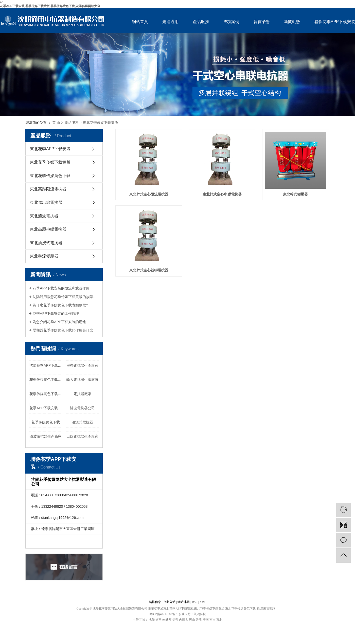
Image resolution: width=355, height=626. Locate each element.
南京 (212, 619)
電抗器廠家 (82, 394)
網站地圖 (184, 602)
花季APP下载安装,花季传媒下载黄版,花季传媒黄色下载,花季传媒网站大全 (50, 6)
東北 (219, 619)
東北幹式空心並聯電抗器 (148, 270)
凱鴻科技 (200, 614)
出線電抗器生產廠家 (82, 436)
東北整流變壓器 (44, 256)
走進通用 (170, 21)
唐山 (192, 619)
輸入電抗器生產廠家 (82, 380)
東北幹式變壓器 (295, 194)
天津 (199, 619)
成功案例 (231, 21)
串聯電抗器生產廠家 (82, 365)
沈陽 (152, 619)
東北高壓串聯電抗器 (48, 229)
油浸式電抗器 (82, 422)
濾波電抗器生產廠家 (46, 436)
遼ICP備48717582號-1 (163, 614)
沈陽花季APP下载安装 (45, 365)
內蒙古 (183, 619)
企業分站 (169, 602)
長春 (175, 619)
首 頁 (56, 123)
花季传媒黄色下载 (45, 422)
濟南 (206, 619)
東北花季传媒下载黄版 (100, 123)
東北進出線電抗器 (46, 202)
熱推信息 (155, 602)
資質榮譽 (262, 21)
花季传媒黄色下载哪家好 (45, 394)
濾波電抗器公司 (82, 408)
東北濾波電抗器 (44, 216)
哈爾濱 (166, 619)
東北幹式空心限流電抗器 (148, 194)
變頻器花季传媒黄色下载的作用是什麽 (63, 330)
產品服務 (201, 21)
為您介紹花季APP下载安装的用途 (59, 322)
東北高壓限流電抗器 (48, 189)
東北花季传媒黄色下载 (50, 175)
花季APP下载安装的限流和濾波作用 (61, 288)
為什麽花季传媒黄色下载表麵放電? (60, 305)
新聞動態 (292, 21)
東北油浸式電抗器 (46, 243)
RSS (194, 602)
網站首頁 (140, 21)
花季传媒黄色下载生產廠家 (45, 380)
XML (202, 602)
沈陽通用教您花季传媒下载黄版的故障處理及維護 (66, 297)
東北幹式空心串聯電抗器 (222, 194)
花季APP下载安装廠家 (45, 408)
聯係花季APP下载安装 (334, 21)
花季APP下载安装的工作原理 (56, 313)
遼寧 (158, 619)
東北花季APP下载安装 (50, 149)
